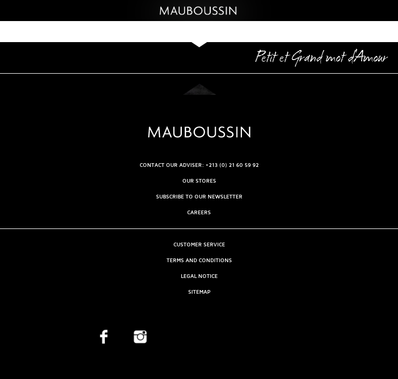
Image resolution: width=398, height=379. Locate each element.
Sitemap (199, 292)
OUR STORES (199, 181)
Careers (199, 212)
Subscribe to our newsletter (199, 197)
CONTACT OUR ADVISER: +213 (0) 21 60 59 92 (199, 165)
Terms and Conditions (199, 260)
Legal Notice (199, 276)
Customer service (199, 244)
